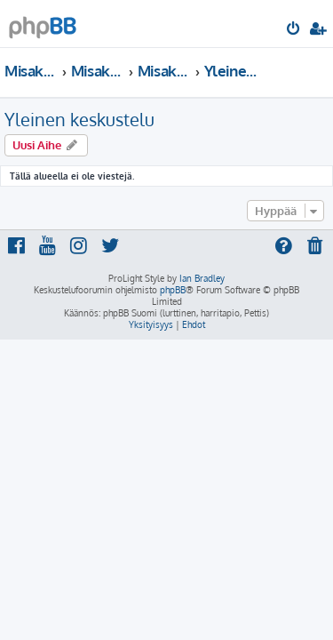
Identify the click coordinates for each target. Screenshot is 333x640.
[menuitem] (294, 30)
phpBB (173, 289)
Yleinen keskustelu (79, 119)
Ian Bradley (202, 278)
